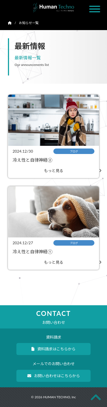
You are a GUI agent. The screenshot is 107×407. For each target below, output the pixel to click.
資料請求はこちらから (53, 349)
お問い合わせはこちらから (53, 375)
